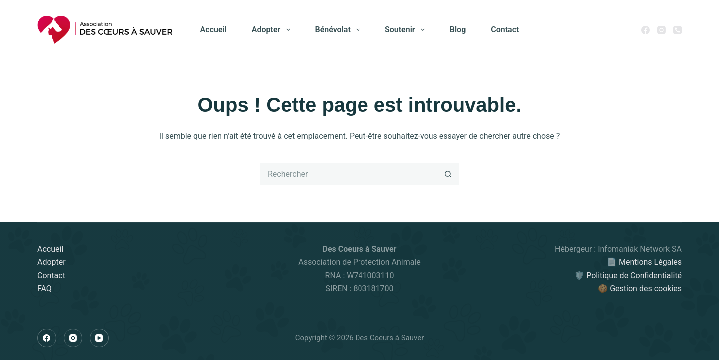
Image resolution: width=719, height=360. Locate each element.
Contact (505, 29)
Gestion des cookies (646, 289)
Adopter (273, 30)
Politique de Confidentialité (634, 275)
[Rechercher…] (348, 174)
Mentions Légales (650, 262)
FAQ (44, 289)
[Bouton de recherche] (448, 174)
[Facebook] (645, 30)
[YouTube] (99, 338)
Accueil (213, 29)
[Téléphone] (677, 30)
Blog (458, 29)
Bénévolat (339, 30)
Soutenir (407, 30)
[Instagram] (661, 30)
